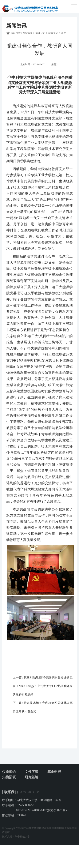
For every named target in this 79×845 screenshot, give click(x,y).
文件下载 (31, 772)
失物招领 (9, 777)
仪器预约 (9, 772)
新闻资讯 (53, 32)
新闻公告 (40, 32)
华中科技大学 (22, 836)
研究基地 (31, 777)
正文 (63, 32)
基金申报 (54, 772)
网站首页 (28, 32)
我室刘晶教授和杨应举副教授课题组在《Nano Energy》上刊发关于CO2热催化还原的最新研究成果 (43, 686)
